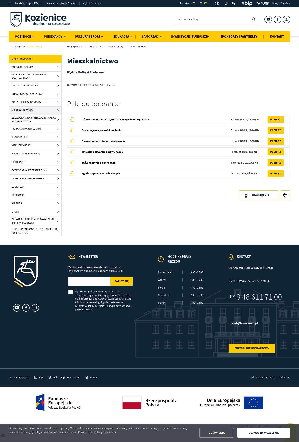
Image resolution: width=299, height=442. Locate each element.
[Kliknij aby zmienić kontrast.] (217, 3)
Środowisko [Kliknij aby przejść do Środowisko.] (19, 137)
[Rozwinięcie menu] (180, 262)
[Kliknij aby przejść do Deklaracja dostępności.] (64, 377)
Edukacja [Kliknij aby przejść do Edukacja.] (17, 186)
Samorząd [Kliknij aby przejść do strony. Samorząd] (150, 36)
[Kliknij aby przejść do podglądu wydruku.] (285, 195)
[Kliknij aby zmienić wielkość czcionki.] (181, 3)
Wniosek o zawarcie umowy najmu (102, 152)
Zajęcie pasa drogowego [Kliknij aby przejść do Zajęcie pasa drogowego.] (27, 178)
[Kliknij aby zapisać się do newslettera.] (121, 281)
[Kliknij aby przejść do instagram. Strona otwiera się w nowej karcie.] (286, 19)
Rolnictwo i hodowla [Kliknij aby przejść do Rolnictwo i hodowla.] (25, 153)
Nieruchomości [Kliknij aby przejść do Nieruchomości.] (21, 145)
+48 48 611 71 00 (255, 297)
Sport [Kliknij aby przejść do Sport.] (15, 211)
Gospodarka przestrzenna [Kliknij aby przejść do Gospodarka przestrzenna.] (29, 170)
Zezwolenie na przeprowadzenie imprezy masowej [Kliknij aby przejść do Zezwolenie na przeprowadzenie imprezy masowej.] (32, 220)
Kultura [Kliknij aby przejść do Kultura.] (16, 203)
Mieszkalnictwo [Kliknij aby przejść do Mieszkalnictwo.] (22, 110)
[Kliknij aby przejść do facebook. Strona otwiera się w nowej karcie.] (277, 19)
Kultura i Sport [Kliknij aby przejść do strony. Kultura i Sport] (87, 36)
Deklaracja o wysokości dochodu (101, 130)
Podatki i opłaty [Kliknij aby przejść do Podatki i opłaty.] (22, 67)
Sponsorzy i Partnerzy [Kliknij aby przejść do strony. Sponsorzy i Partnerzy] (238, 36)
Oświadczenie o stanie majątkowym (103, 141)
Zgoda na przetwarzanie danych (101, 173)
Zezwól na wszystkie (264, 433)
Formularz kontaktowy (251, 348)
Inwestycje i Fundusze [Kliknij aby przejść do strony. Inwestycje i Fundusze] (189, 36)
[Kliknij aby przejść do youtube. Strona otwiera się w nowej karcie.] (268, 19)
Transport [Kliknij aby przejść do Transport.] (18, 162)
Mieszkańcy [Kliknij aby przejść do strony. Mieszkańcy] (53, 36)
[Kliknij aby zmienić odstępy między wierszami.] (193, 3)
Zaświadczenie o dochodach (99, 162)
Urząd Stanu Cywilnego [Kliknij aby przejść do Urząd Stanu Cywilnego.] (27, 94)
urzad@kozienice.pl (243, 323)
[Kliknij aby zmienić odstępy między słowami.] (199, 3)
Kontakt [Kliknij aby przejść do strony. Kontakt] (277, 36)
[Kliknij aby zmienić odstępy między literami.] (187, 3)
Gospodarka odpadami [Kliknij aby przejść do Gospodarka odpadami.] (26, 128)
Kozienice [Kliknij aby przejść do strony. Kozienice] (23, 36)
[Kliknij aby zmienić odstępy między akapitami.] (205, 3)
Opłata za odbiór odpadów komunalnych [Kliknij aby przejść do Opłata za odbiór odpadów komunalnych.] (29, 76)
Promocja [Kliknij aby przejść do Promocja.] (18, 195)
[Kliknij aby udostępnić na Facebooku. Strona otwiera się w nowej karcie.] (258, 195)
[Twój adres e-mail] (89, 281)
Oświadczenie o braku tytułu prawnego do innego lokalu (116, 119)
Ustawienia (217, 433)
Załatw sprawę (34, 46)
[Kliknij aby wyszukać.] (253, 19)
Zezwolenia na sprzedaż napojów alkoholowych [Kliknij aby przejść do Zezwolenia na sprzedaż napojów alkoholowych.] (33, 119)
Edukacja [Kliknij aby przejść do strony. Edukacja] (121, 36)
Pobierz (275, 119)
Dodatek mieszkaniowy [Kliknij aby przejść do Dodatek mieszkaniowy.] (26, 102)
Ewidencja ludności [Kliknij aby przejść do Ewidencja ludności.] (24, 85)
